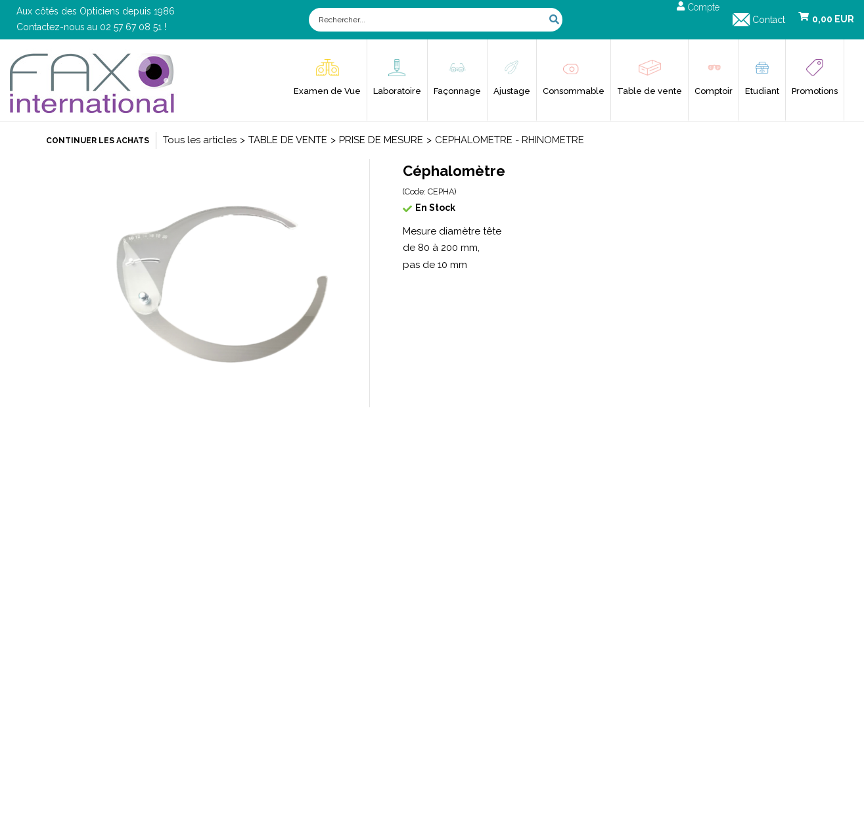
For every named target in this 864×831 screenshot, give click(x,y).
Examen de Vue (327, 91)
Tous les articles (200, 140)
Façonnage (457, 91)
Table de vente (649, 91)
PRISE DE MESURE (381, 140)
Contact (768, 19)
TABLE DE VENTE (287, 140)
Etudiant (762, 91)
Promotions (815, 91)
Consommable (573, 91)
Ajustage (511, 91)
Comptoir (713, 91)
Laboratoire (397, 91)
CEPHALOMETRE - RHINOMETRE (509, 140)
